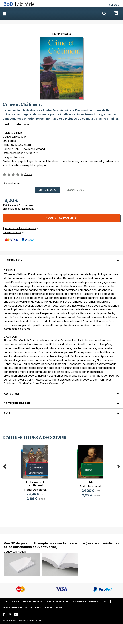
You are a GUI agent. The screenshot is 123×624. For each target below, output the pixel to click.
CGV (5, 601)
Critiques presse (17, 403)
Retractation (53, 607)
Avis (7, 413)
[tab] (61, 258)
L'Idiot (91, 482)
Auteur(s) (11, 394)
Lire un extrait (60, 33)
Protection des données (27, 601)
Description (13, 260)
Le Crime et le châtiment (36, 483)
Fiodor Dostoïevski (16, 124)
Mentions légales (58, 601)
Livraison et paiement (86, 601)
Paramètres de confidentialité (22, 607)
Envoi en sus (26, 205)
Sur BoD (114, 4)
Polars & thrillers (13, 132)
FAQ (106, 601)
